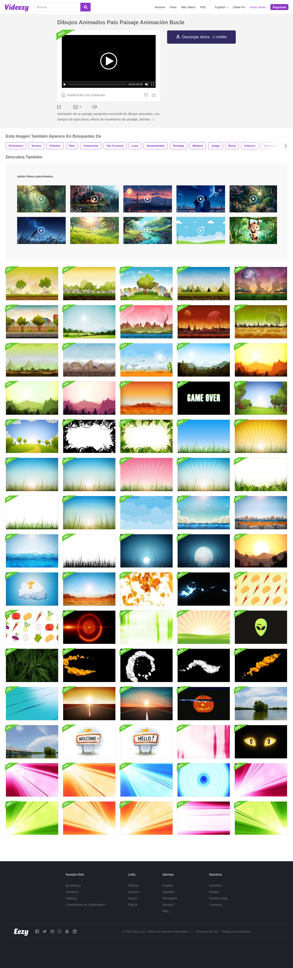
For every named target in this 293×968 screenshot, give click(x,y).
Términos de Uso (206, 931)
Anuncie (134, 892)
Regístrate (279, 7)
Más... (167, 911)
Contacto (215, 904)
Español (168, 892)
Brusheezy (73, 885)
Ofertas (133, 885)
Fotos (173, 7)
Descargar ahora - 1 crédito (204, 37)
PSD (203, 7)
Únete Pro (239, 7)
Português (170, 898)
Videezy (71, 898)
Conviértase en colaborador (85, 904)
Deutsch (168, 904)
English (168, 885)
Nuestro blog (218, 898)
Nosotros (215, 885)
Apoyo (132, 898)
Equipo (214, 892)
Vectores (160, 7)
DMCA (132, 904)
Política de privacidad (236, 931)
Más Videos (188, 7)
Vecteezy (72, 892)
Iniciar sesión (258, 7)
